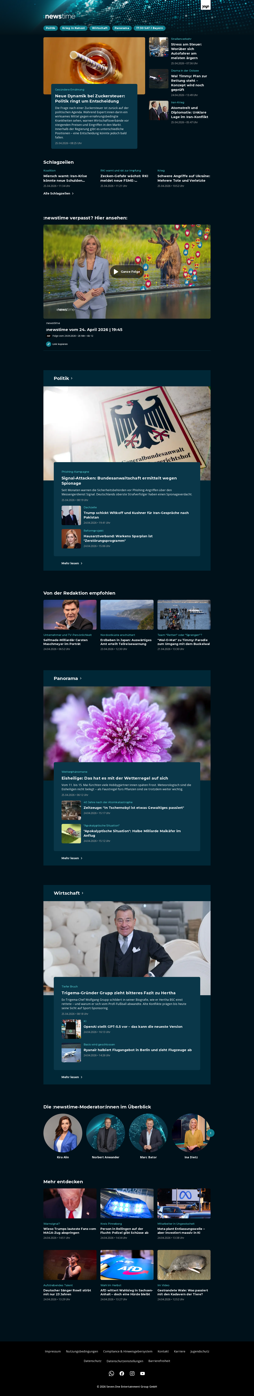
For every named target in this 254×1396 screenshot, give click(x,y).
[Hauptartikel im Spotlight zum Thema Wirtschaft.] (69, 893)
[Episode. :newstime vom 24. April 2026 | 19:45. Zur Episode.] (127, 281)
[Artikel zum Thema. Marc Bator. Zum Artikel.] (148, 1136)
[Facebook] (121, 1373)
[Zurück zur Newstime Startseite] (59, 16)
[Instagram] (132, 1373)
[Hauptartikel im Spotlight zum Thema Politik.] (63, 378)
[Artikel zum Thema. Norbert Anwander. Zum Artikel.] (105, 1136)
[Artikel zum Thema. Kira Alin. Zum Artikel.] (62, 1136)
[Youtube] (142, 1373)
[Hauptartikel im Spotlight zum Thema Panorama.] (68, 678)
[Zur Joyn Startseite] (206, 5)
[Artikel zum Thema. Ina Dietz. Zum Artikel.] (191, 1136)
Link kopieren (57, 344)
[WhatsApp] (111, 1373)
